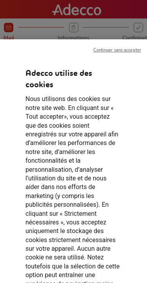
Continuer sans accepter (117, 56)
